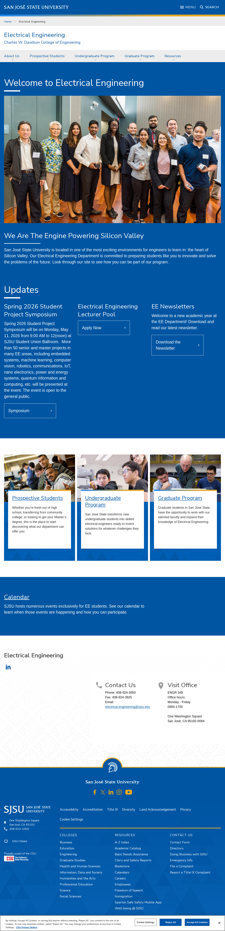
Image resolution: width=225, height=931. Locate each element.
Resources (173, 56)
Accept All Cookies (197, 922)
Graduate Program (140, 56)
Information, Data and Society (81, 872)
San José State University (36, 7)
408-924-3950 (126, 692)
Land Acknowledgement (157, 809)
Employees (123, 884)
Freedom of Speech (129, 890)
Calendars (122, 872)
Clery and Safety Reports (133, 860)
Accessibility (69, 809)
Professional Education (76, 884)
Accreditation (93, 809)
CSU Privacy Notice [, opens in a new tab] (26, 927)
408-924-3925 (122, 697)
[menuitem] (13, 56)
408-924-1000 (19, 829)
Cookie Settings (71, 819)
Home (8, 22)
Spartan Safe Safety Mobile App (138, 902)
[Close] (219, 923)
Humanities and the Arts (77, 878)
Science (65, 890)
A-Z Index (122, 842)
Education (67, 848)
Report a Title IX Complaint (190, 872)
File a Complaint (182, 866)
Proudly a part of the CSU (20, 856)
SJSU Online (19, 841)
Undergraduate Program (94, 56)
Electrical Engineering (32, 22)
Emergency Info (181, 860)
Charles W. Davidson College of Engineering (42, 42)
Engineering (68, 854)
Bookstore (122, 866)
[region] (112, 923)
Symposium (18, 410)
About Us (12, 56)
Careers (120, 878)
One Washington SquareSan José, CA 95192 (24, 823)
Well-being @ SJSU (129, 908)
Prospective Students (47, 56)
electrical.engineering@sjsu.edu (127, 707)
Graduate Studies (72, 860)
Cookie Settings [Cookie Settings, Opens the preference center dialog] (145, 922)
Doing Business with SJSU (188, 854)
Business (66, 842)
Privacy (185, 809)
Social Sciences (70, 896)
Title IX (112, 809)
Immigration (123, 896)
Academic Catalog (128, 848)
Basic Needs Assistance (131, 854)
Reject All (170, 922)
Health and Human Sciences (80, 866)
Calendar (16, 597)
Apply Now (91, 328)
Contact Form (180, 842)
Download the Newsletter (168, 345)
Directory (177, 848)
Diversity (128, 809)
